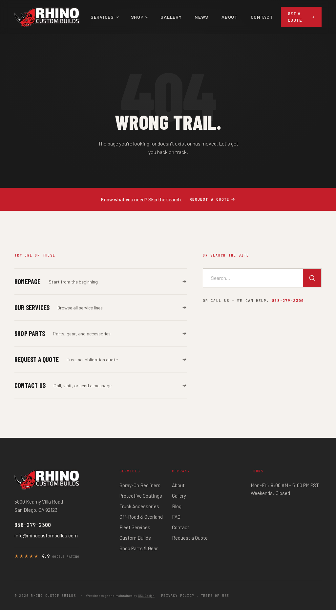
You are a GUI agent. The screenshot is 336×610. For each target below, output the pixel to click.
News (201, 17)
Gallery (170, 17)
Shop (137, 17)
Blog (176, 506)
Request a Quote (190, 538)
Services (102, 17)
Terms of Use (215, 596)
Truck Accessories (139, 506)
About (229, 17)
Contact (262, 17)
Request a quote (213, 199)
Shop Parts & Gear (138, 548)
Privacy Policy (177, 596)
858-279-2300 (288, 300)
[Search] (312, 278)
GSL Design (146, 596)
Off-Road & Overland (141, 517)
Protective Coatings (140, 496)
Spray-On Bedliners (139, 485)
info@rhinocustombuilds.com (46, 535)
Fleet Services (134, 527)
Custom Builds (135, 538)
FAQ (176, 517)
